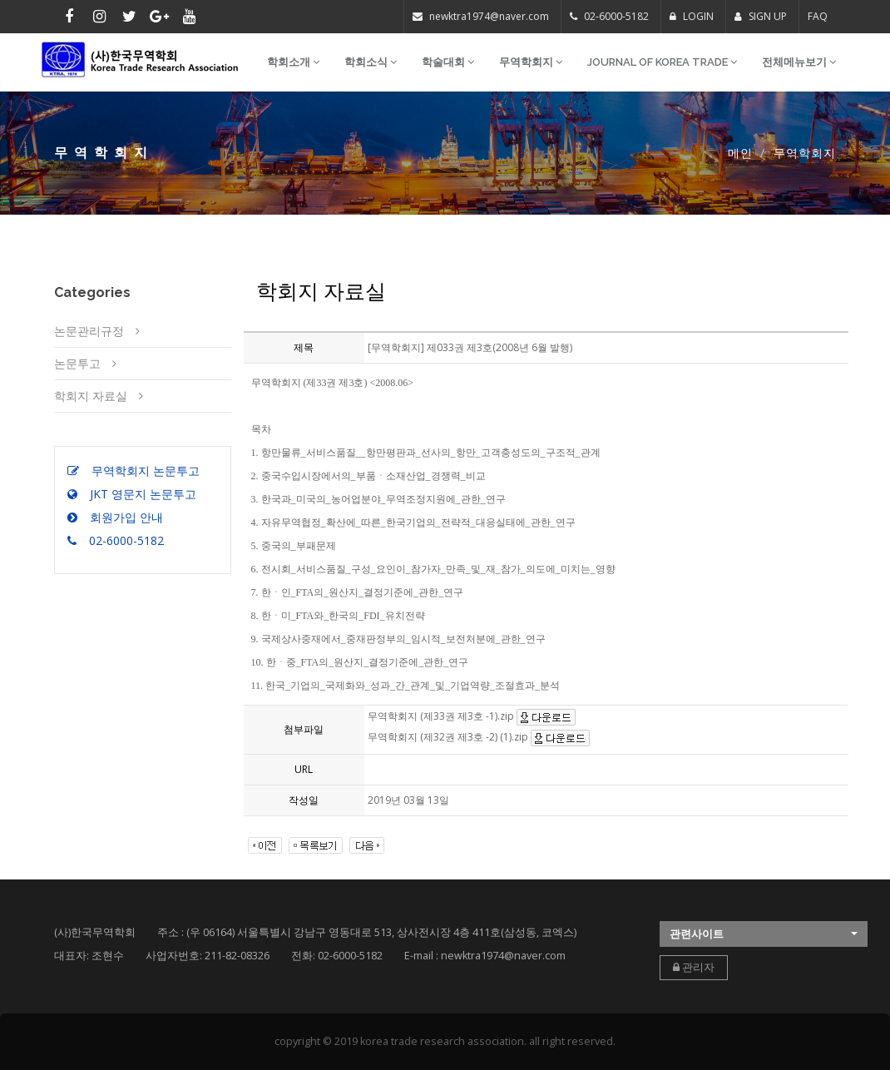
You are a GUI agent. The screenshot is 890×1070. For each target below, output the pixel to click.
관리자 (693, 967)
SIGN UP (760, 16)
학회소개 (293, 62)
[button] (764, 934)
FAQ (818, 16)
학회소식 (370, 62)
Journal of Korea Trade (662, 62)
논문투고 (77, 363)
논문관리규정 (89, 331)
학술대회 (448, 62)
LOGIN (692, 16)
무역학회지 (530, 62)
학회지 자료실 (90, 396)
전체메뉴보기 (799, 62)
